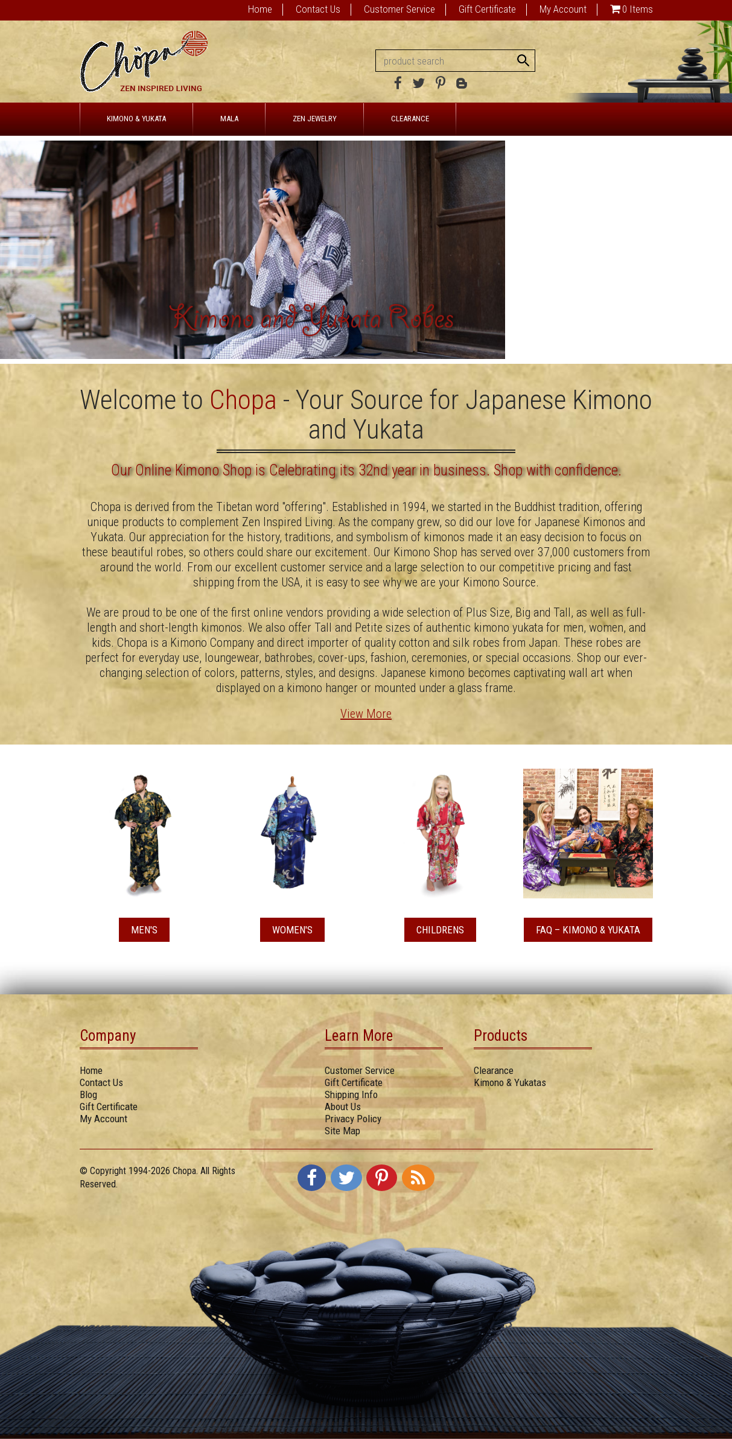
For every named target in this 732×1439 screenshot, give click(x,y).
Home (260, 9)
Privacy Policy (353, 1119)
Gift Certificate (487, 9)
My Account (563, 9)
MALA (229, 118)
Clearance (494, 1070)
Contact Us (318, 9)
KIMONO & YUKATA (136, 118)
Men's (144, 930)
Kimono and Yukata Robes (311, 321)
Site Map (342, 1131)
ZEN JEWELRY (315, 118)
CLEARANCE (410, 118)
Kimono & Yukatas (510, 1082)
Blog (88, 1094)
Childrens (440, 930)
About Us (343, 1107)
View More (366, 714)
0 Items (637, 9)
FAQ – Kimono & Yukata (588, 930)
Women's (292, 930)
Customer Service (399, 9)
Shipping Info (351, 1094)
